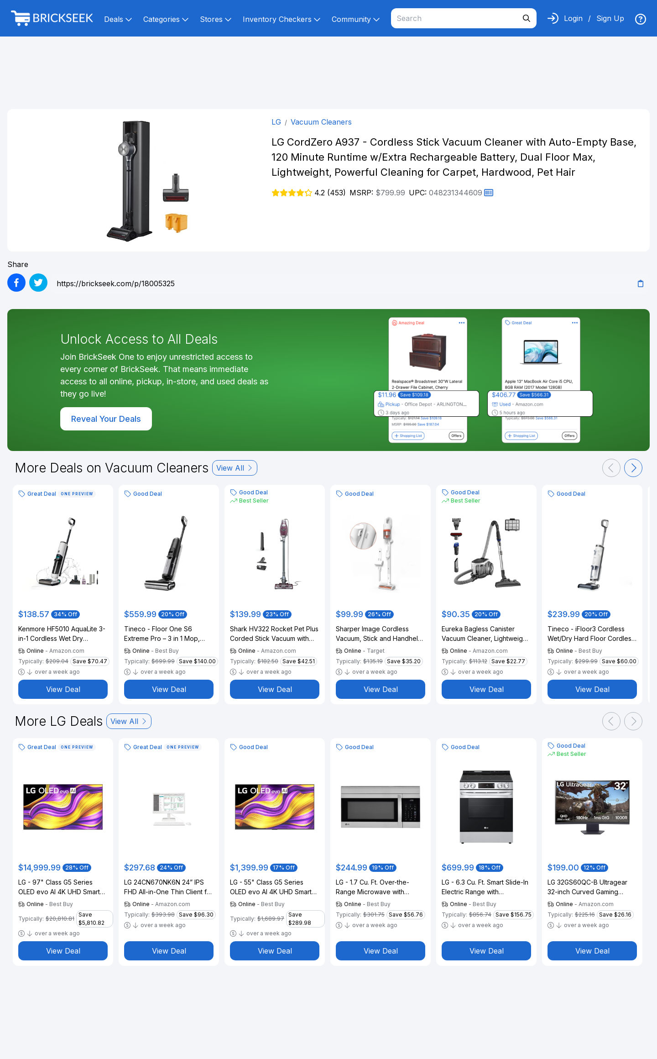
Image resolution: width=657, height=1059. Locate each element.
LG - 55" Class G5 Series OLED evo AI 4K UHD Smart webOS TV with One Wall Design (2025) (271, 887)
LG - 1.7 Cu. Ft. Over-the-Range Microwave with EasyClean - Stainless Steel (376, 887)
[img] (640, 19)
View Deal (63, 689)
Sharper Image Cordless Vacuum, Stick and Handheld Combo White (379, 634)
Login (573, 18)
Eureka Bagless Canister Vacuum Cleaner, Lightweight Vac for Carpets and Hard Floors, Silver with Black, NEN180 (485, 634)
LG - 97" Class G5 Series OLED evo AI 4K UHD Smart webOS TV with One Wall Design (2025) (59, 887)
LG (276, 121)
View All (234, 467)
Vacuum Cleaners (321, 121)
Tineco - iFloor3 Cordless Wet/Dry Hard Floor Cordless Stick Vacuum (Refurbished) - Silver (592, 634)
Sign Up (610, 18)
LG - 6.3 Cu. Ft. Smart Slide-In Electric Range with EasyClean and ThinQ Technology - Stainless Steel (485, 887)
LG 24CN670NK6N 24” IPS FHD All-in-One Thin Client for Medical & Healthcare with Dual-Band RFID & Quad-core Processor (168, 887)
